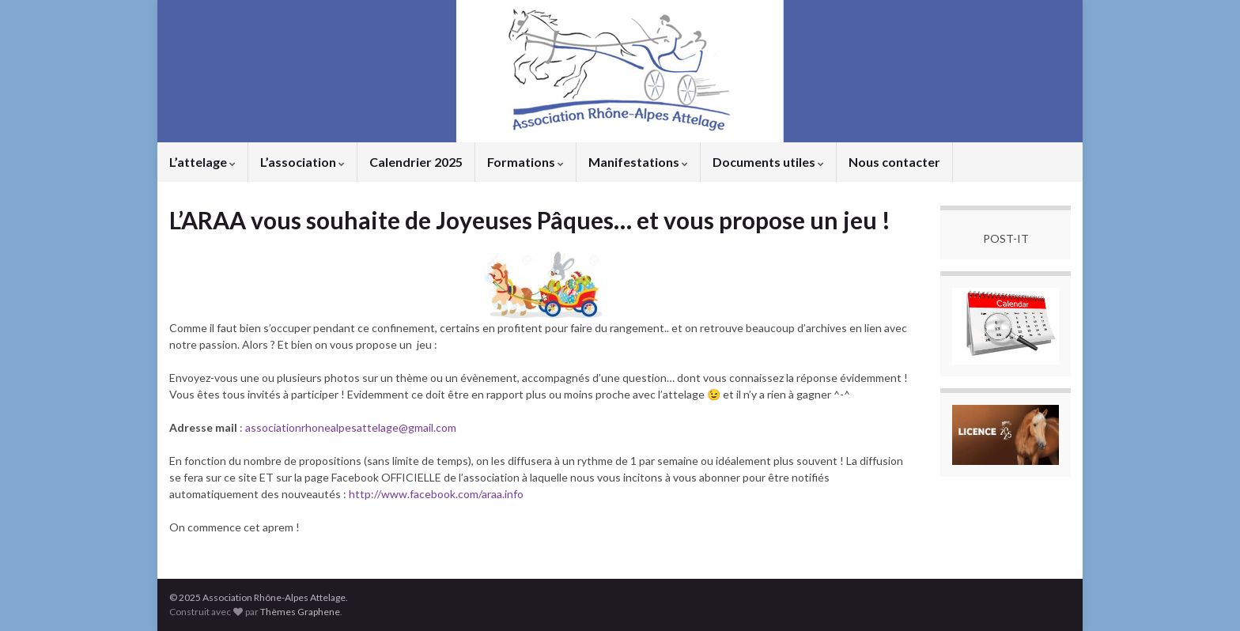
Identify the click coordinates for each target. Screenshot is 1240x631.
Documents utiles (768, 161)
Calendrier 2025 (416, 161)
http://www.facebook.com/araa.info (436, 494)
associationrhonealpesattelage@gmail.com (350, 427)
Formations (525, 161)
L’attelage (202, 161)
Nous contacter (894, 161)
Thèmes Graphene (300, 612)
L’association (302, 161)
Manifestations (638, 161)
